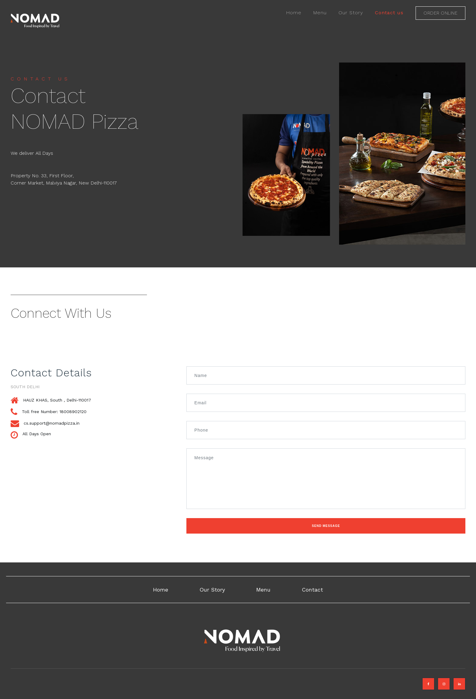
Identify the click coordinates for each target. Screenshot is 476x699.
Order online (440, 13)
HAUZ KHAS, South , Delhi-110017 (57, 400)
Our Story (350, 12)
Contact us (389, 12)
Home (293, 12)
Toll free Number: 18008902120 (54, 411)
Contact (312, 589)
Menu (320, 12)
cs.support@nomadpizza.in (52, 423)
